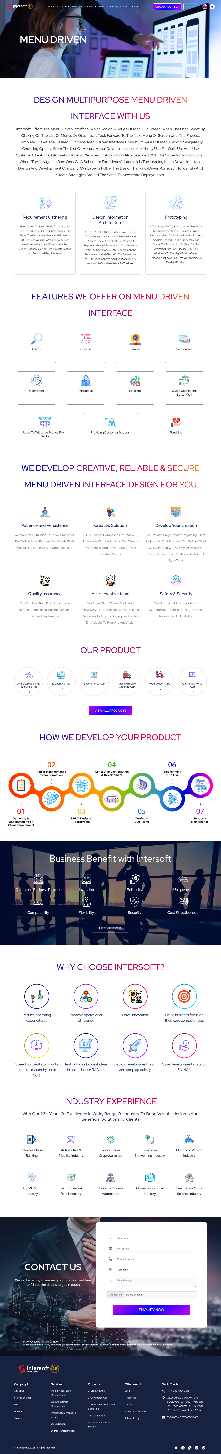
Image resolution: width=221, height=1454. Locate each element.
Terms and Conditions (136, 1411)
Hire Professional (110, 928)
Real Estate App (96, 1415)
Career (123, 6)
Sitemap (18, 1418)
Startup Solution (23, 1397)
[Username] (155, 1238)
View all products (110, 710)
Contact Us (135, 6)
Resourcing (112, 6)
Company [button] (62, 6)
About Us (19, 1390)
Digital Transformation (63, 1430)
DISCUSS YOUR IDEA (167, 6)
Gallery (18, 1411)
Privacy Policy (132, 1418)
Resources (130, 1397)
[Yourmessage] (155, 1282)
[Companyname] (155, 1270)
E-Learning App (96, 1390)
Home (51, 6)
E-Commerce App (98, 1397)
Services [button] (76, 6)
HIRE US (190, 6)
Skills (101, 6)
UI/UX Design (58, 1423)
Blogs (17, 1404)
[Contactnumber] (155, 1259)
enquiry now (151, 1309)
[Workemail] (155, 1249)
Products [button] (90, 6)
